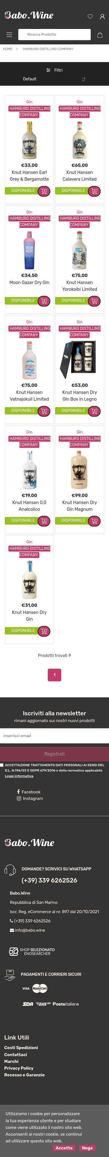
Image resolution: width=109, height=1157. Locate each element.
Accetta (64, 1148)
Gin (29, 102)
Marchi (11, 1061)
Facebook (28, 792)
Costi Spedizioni (21, 1047)
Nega (87, 1148)
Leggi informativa (19, 776)
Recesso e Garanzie (24, 1074)
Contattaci (15, 1054)
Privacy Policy (18, 1068)
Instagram (30, 798)
